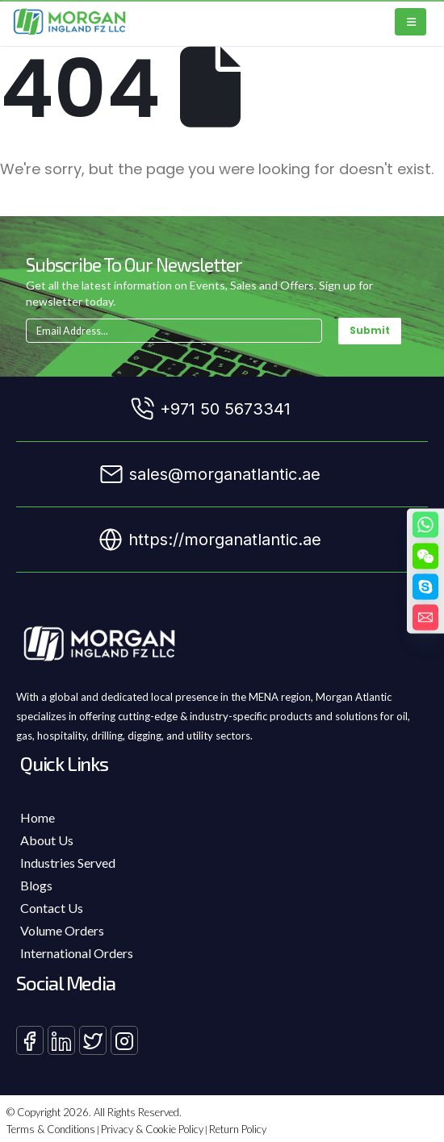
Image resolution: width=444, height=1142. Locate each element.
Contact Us (51, 907)
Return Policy (237, 1129)
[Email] (425, 618)
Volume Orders (62, 930)
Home (37, 817)
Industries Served (67, 862)
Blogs (36, 885)
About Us (46, 840)
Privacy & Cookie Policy (152, 1129)
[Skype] (425, 587)
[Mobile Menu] (410, 21)
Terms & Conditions (50, 1129)
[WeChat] (425, 556)
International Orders (76, 953)
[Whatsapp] (425, 525)
